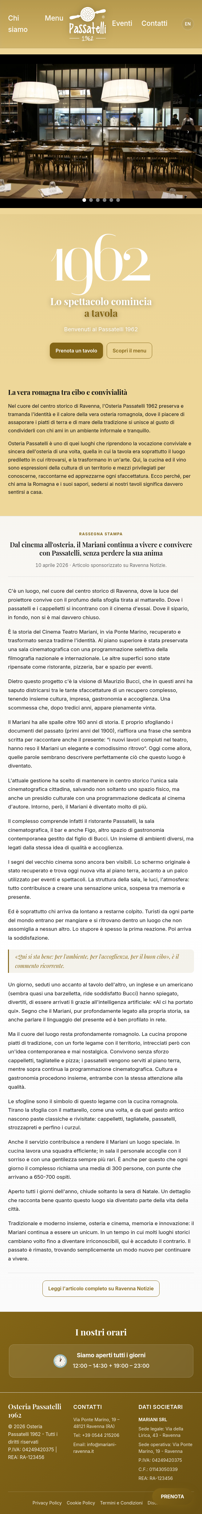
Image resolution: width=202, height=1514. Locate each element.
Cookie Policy (81, 1502)
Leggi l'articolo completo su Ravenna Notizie (101, 1288)
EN (188, 23)
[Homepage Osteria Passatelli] (87, 24)
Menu (54, 18)
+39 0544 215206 (100, 1435)
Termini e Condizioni (121, 1502)
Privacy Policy (47, 1502)
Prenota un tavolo (76, 351)
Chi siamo (18, 23)
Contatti (154, 23)
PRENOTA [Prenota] (172, 1496)
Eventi (122, 23)
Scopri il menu (129, 351)
